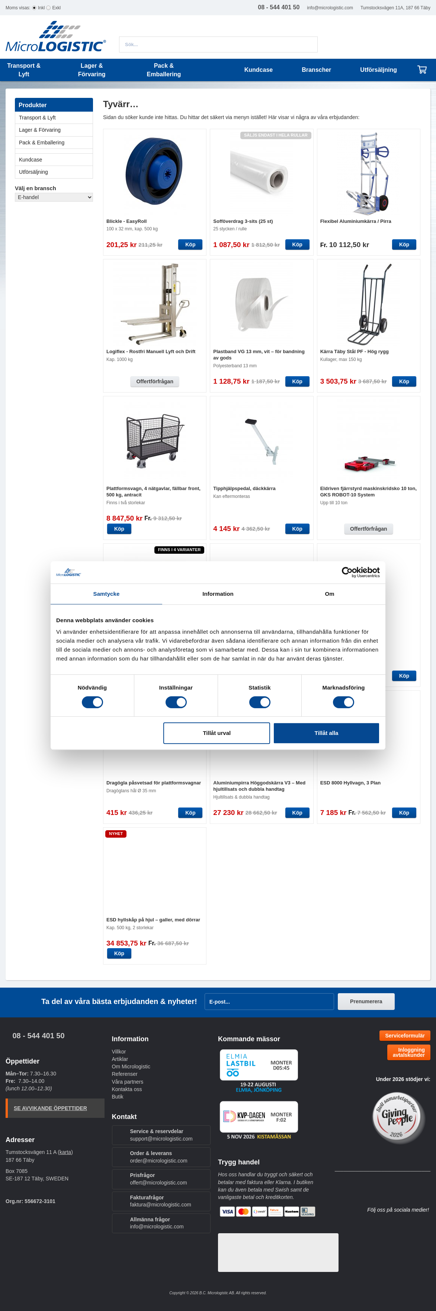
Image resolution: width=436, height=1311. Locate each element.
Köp (190, 244)
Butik (118, 1097)
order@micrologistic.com (158, 1161)
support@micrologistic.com (161, 1139)
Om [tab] (329, 594)
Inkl (41, 7)
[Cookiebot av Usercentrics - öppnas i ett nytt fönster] (347, 572)
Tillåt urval (217, 733)
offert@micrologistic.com (158, 1183)
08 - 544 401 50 (38, 1036)
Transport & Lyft (56, 118)
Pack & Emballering (56, 143)
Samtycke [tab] (106, 594)
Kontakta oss (127, 1089)
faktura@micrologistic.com (160, 1205)
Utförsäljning (378, 70)
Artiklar (120, 1059)
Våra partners (128, 1082)
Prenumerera (366, 1001)
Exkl (56, 7)
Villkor (119, 1052)
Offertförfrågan (154, 381)
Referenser (125, 1074)
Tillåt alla (326, 733)
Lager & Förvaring (56, 130)
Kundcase (258, 70)
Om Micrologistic (131, 1066)
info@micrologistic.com (330, 7)
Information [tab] (218, 594)
